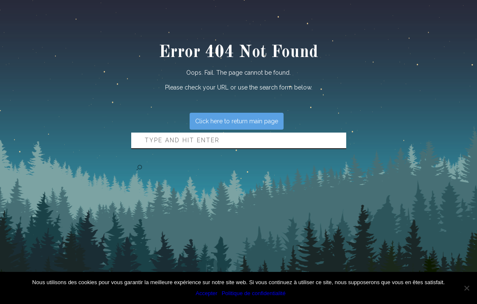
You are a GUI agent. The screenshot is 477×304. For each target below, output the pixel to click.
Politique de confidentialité (254, 293)
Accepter (206, 293)
